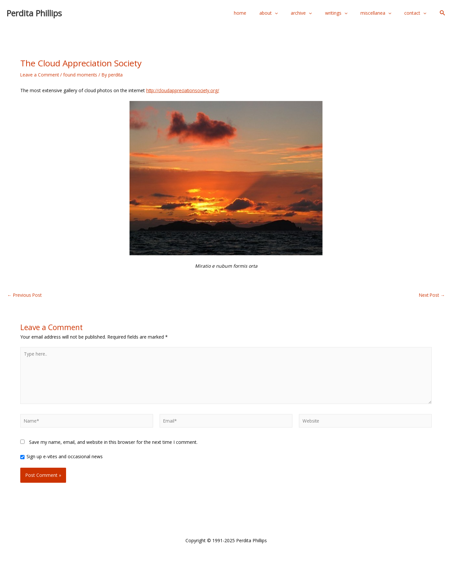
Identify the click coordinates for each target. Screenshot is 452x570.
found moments (81, 75)
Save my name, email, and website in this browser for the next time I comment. (113, 444)
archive (314, 13)
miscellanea (381, 13)
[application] (292, 13)
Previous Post (25, 295)
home (261, 13)
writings (346, 13)
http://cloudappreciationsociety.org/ (183, 90)
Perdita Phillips (34, 13)
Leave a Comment (40, 75)
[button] (442, 13)
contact (417, 13)
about (286, 13)
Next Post (431, 295)
